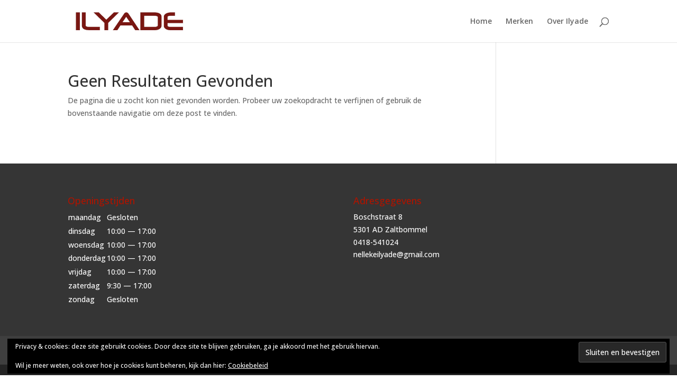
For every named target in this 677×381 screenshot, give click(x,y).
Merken (519, 21)
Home (481, 21)
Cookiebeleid (248, 365)
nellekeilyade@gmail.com (396, 254)
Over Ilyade (567, 21)
